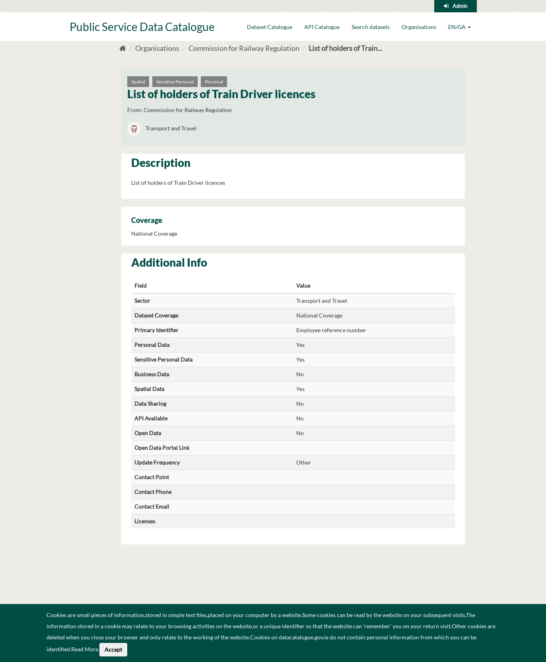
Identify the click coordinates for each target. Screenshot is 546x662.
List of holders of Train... (345, 48)
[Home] (122, 48)
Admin (460, 6)
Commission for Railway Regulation (243, 48)
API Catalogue (322, 26)
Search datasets (371, 26)
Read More (84, 649)
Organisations (419, 26)
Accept (113, 649)
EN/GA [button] (459, 26)
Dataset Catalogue (269, 26)
